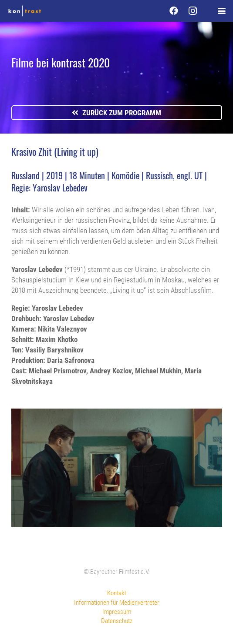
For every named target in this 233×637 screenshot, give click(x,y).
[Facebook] (173, 11)
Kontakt (116, 593)
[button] (221, 11)
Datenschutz (116, 621)
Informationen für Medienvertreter (116, 603)
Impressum (116, 612)
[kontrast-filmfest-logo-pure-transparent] (24, 11)
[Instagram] (193, 11)
